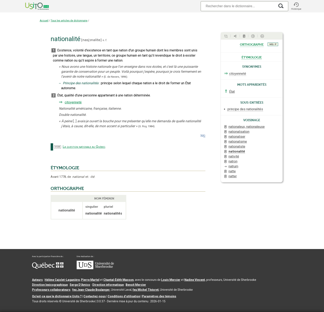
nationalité (237, 151)
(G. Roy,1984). (146, 126)
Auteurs (37, 279)
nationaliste (237, 146)
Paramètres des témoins (159, 296)
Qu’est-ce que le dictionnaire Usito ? (57, 296)
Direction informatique (108, 284)
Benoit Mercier (136, 284)
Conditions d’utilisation (124, 296)
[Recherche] (238, 6)
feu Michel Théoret (146, 289)
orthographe (252, 44)
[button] (296, 6)
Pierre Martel (90, 279)
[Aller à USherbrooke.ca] (95, 268)
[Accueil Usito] (32, 6)
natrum (233, 166)
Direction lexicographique (50, 284)
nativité (234, 156)
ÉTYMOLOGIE (65, 167)
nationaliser (237, 137)
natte (232, 171)
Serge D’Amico (80, 284)
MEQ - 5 (272, 44)
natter (233, 176)
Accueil (44, 20)
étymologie (252, 57)
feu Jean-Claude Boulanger (91, 289)
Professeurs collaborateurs (51, 289)
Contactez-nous (94, 296)
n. (104, 40)
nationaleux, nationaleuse (247, 127)
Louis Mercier (170, 279)
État (232, 92)
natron (233, 161)
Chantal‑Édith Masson (118, 279)
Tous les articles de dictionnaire (69, 20)
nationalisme (238, 142)
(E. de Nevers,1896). (116, 76)
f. (106, 40)
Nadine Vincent (194, 279)
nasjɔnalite (91, 40)
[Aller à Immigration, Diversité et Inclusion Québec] (47, 267)
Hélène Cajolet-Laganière (62, 279)
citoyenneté (73, 102)
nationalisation (239, 132)
